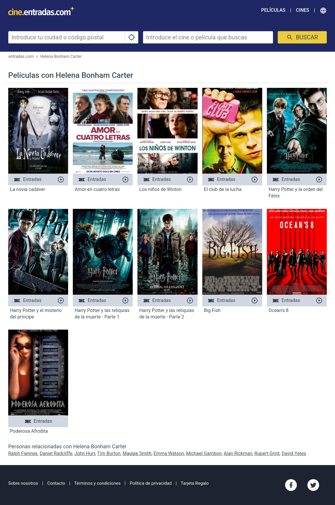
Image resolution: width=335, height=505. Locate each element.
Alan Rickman (238, 453)
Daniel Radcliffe (56, 453)
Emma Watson (169, 453)
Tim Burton (108, 453)
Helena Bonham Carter (61, 56)
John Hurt (85, 453)
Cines (302, 10)
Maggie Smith (136, 453)
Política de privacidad (151, 483)
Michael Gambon (204, 453)
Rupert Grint (267, 453)
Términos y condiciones (97, 483)
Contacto (56, 483)
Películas (273, 10)
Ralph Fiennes (23, 453)
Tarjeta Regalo (195, 483)
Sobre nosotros (23, 483)
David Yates (294, 453)
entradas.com (21, 56)
